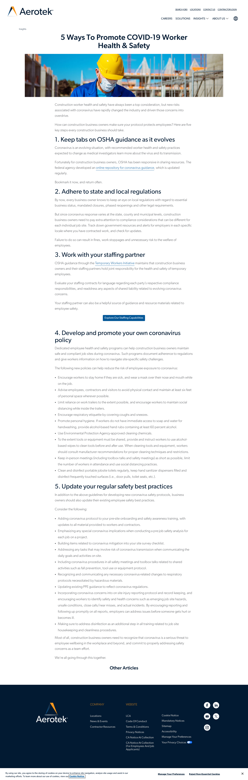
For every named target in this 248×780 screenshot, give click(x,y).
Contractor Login (227, 10)
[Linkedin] (216, 705)
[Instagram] (207, 727)
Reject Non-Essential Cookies (204, 774)
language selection (235, 18)
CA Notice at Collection (140, 737)
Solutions (182, 18)
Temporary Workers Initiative (115, 263)
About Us (219, 18)
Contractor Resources (102, 727)
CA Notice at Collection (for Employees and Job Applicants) (140, 746)
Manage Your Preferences (176, 737)
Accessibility (169, 731)
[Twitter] (216, 716)
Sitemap (167, 726)
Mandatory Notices (173, 721)
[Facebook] (207, 705)
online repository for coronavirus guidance (125, 168)
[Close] (242, 773)
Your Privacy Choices (174, 742)
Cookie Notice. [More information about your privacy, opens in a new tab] (77, 776)
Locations (195, 10)
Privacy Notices (135, 732)
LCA (128, 716)
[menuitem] (182, 10)
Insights (199, 18)
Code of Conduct (136, 721)
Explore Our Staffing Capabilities (124, 318)
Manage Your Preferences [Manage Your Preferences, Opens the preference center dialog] (171, 774)
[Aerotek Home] (52, 712)
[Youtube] (207, 716)
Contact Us (209, 10)
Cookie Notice (170, 715)
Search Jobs (181, 10)
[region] (124, 774)
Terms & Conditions (137, 727)
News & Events (99, 721)
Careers (166, 18)
